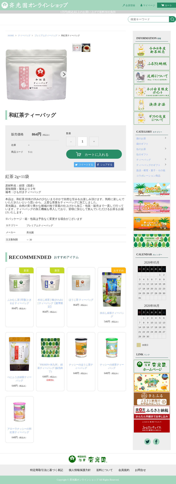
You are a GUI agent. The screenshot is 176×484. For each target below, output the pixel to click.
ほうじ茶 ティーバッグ (81, 300)
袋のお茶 (141, 138)
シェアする (106, 164)
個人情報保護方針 (80, 470)
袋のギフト (142, 144)
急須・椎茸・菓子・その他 (150, 170)
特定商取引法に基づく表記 (46, 470)
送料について (104, 470)
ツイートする (86, 164)
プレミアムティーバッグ (46, 35)
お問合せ (140, 470)
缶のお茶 (141, 149)
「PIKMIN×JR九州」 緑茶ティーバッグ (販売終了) (50, 368)
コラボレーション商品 (148, 175)
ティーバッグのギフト (148, 165)
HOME (11, 35)
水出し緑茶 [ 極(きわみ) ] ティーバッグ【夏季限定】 (50, 303)
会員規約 (123, 470)
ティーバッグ (24, 35)
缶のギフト (142, 154)
